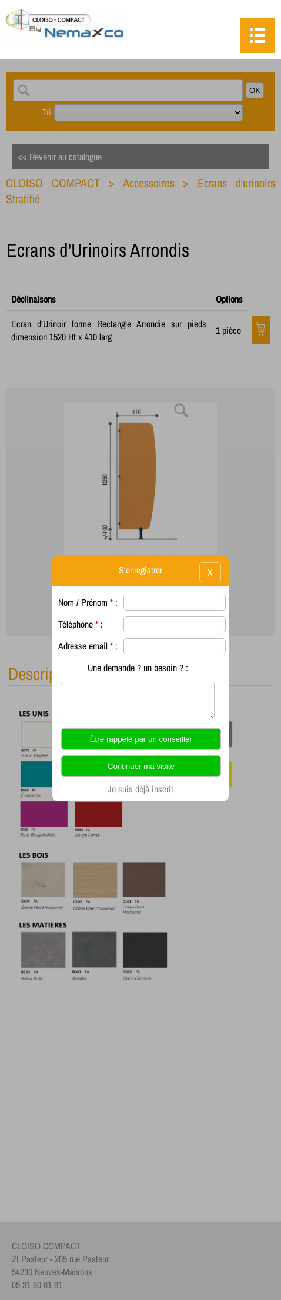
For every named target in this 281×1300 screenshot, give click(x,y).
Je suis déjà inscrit (140, 788)
